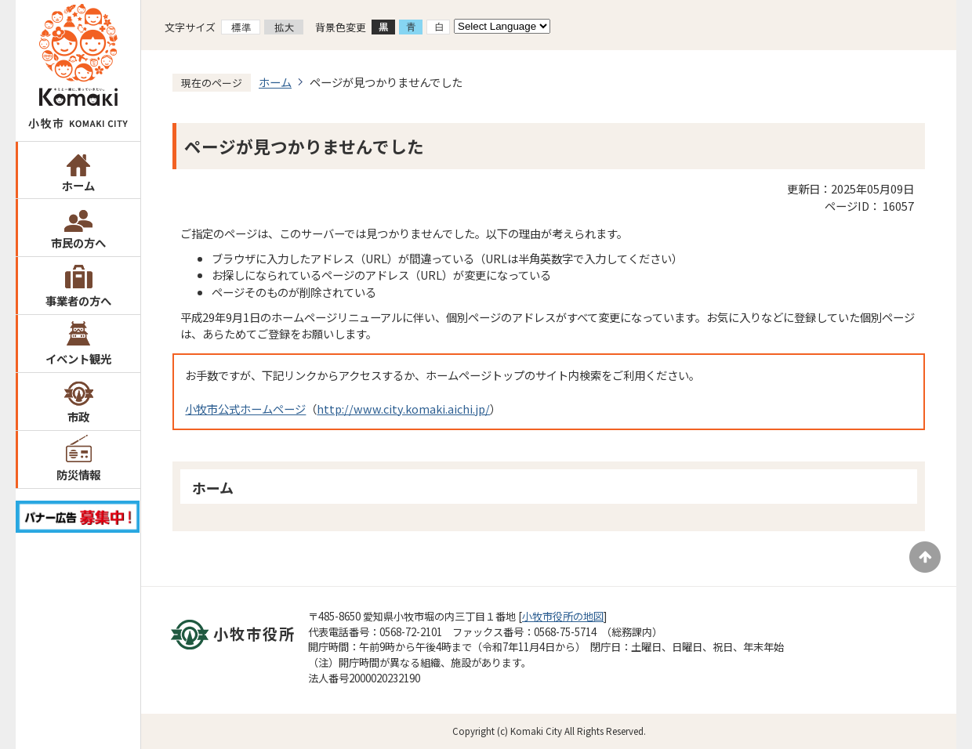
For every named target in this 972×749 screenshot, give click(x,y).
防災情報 (78, 474)
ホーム (78, 185)
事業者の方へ (78, 300)
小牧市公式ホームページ (245, 408)
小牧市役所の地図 (563, 616)
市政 (78, 416)
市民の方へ (78, 242)
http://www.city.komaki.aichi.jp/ (403, 408)
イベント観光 (78, 358)
